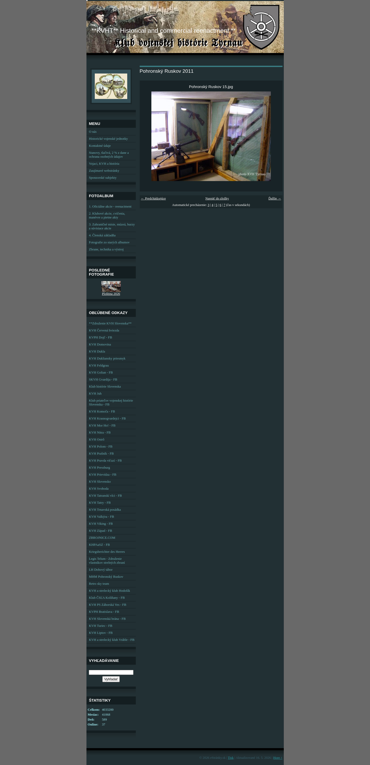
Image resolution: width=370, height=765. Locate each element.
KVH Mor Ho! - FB (102, 425)
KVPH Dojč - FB (100, 337)
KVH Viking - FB (101, 523)
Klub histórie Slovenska (105, 386)
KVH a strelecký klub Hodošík (109, 591)
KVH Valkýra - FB (101, 516)
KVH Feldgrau (99, 365)
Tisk (230, 758)
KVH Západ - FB (100, 531)
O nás (93, 132)
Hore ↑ (277, 758)
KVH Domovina (100, 344)
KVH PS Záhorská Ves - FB (107, 605)
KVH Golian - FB (101, 372)
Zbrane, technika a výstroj (106, 249)
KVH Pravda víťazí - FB (105, 460)
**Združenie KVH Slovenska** (110, 323)
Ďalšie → (274, 198)
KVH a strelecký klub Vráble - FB (111, 640)
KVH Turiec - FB (100, 626)
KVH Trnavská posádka (105, 509)
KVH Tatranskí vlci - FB (105, 495)
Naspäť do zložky (217, 198)
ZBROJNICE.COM (102, 538)
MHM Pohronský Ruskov (106, 576)
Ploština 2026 (111, 294)
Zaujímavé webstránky (104, 170)
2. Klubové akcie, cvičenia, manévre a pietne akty (107, 215)
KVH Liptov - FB (101, 633)
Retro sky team (99, 584)
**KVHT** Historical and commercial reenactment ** (164, 30)
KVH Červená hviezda (104, 330)
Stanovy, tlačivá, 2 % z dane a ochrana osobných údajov (109, 154)
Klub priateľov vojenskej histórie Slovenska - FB (111, 402)
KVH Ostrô (96, 439)
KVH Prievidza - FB (103, 474)
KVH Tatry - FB (100, 502)
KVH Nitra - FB (100, 432)
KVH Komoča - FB (102, 411)
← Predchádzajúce (153, 198)
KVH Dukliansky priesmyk (107, 358)
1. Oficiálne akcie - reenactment (110, 206)
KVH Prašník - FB (101, 453)
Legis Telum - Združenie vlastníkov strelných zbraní (107, 560)
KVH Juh (95, 393)
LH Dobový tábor (101, 569)
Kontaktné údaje (100, 146)
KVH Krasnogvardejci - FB (107, 418)
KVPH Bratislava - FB (104, 612)
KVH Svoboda (99, 488)
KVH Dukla (97, 351)
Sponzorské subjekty (103, 177)
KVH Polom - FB (101, 446)
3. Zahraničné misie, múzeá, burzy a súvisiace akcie (112, 226)
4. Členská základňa (102, 235)
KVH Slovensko (100, 481)
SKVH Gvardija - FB (103, 379)
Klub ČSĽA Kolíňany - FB (107, 598)
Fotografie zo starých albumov (109, 242)
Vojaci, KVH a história (104, 163)
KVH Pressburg (99, 467)
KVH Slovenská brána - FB (107, 619)
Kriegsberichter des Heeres (107, 552)
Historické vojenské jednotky (108, 139)
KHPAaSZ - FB (99, 545)
